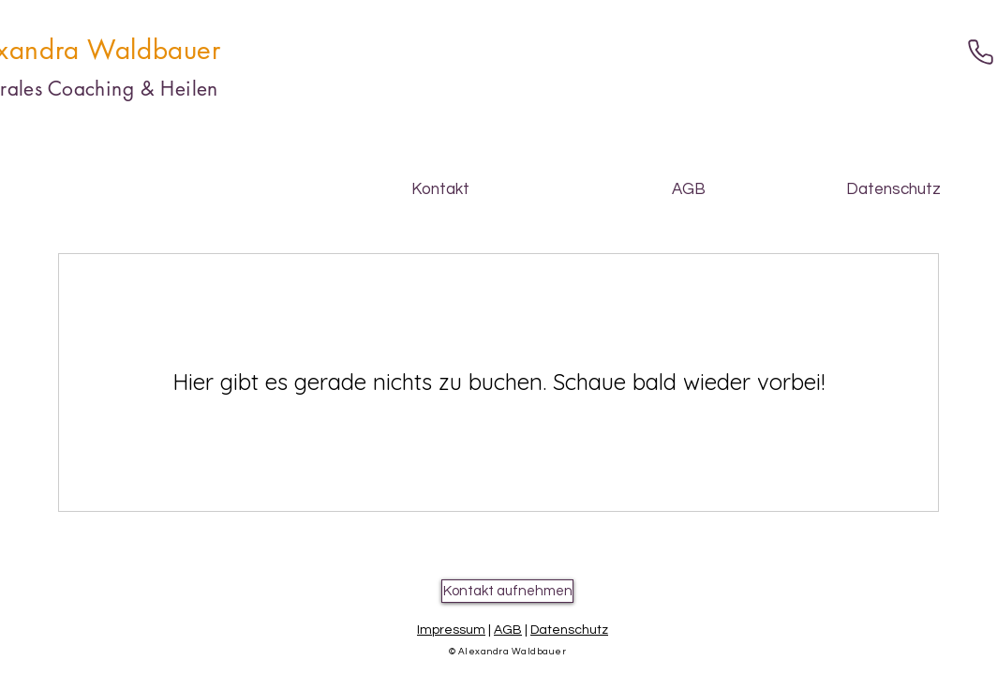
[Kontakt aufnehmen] (507, 591)
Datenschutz (569, 630)
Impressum (451, 630)
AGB (508, 630)
